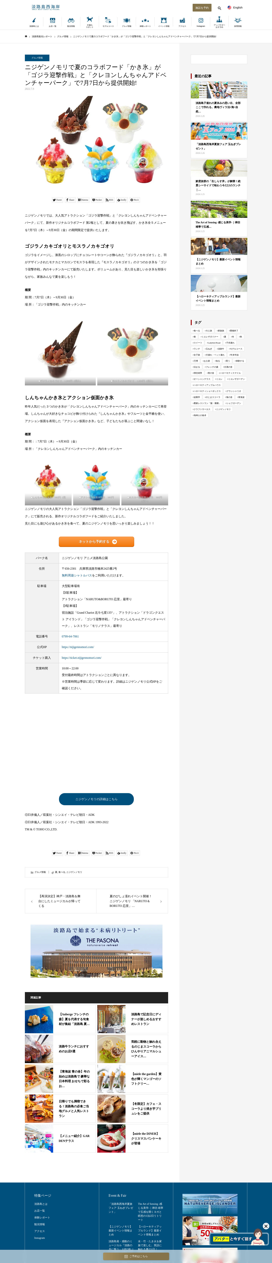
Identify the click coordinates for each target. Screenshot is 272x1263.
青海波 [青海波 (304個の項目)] (241, 397)
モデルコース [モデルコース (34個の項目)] (236, 349)
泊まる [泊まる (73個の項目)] (197, 367)
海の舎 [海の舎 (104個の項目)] (229, 397)
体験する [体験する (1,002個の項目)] (240, 361)
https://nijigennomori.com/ (78, 647)
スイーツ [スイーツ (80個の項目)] (198, 343)
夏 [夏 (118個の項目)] (225, 337)
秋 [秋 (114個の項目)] (241, 337)
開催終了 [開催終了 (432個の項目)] (234, 330)
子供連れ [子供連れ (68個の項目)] (230, 343)
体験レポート (145, 26)
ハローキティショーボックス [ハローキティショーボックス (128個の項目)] (207, 391)
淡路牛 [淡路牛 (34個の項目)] (221, 349)
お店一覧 (52, 26)
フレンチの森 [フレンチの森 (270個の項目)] (212, 367)
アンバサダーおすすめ (219, 26)
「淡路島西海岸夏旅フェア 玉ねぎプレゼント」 (121, 1208)
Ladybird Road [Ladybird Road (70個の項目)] (214, 343)
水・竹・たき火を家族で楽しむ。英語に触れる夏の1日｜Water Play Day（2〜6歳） (150, 1249)
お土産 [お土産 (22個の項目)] (207, 361)
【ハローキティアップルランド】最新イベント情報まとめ (150, 1230)
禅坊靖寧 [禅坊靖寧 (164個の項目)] (198, 373)
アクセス (182, 26)
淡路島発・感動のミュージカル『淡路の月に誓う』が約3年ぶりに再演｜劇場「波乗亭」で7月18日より (121, 1249)
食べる (61, 872)
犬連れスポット (89, 26)
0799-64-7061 (70, 636)
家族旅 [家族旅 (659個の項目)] (221, 330)
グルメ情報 (126, 26)
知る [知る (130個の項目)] (218, 361)
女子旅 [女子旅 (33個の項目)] (197, 355)
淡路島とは (34, 26)
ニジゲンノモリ (74, 872)
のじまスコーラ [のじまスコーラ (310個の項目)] (213, 397)
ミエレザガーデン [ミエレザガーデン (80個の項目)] (236, 379)
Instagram (201, 26)
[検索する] (219, 7)
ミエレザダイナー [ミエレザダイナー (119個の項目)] (210, 337)
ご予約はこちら (136, 1256)
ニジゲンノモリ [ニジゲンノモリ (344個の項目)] (223, 409)
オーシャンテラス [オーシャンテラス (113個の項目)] (202, 379)
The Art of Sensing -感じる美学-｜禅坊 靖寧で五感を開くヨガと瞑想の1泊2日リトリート (150, 1212)
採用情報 (238, 26)
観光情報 (71, 26)
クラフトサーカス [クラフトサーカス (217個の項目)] (202, 409)
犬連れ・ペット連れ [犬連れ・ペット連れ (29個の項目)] (215, 355)
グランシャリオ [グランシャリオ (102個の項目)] (234, 391)
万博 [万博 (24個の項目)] (196, 361)
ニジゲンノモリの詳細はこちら (96, 799)
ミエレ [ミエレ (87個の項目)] (219, 379)
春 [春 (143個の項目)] (195, 337)
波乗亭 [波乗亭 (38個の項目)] (197, 397)
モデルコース (108, 26)
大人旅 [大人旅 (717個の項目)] (209, 330)
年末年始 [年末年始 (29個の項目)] (234, 355)
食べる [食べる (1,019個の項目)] (197, 330)
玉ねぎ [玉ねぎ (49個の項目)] (209, 349)
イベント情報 (163, 26)
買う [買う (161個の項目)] (228, 361)
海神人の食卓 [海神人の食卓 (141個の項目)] (200, 415)
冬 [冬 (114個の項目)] (233, 337)
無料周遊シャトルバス (77, 575)
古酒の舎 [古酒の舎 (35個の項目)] (228, 367)
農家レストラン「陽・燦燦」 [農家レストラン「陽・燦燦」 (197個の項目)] (207, 403)
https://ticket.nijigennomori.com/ (82, 657)
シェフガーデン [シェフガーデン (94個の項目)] (234, 403)
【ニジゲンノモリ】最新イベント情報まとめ (120, 1230)
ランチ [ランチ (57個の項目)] (197, 349)
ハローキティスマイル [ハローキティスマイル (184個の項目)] (230, 373)
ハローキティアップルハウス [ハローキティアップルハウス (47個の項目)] (207, 385)
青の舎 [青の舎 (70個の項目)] (211, 373)
